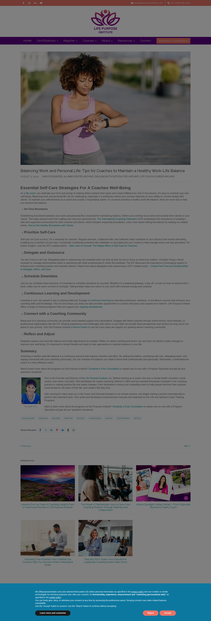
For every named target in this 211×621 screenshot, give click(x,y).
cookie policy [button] (55, 597)
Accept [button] (167, 613)
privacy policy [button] (137, 592)
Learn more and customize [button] (53, 613)
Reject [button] (151, 613)
